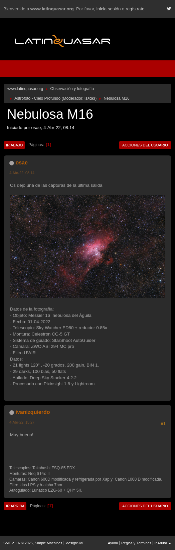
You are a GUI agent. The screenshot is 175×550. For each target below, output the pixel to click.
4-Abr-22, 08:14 (21, 173)
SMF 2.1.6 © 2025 (18, 543)
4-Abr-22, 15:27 (21, 422)
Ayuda (113, 543)
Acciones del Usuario (145, 145)
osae (21, 162)
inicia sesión (109, 8)
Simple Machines (48, 543)
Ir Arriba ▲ (163, 543)
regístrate (135, 8)
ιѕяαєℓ (89, 98)
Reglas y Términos (136, 543)
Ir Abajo (14, 145)
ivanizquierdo (32, 412)
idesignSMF (74, 543)
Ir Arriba (15, 506)
